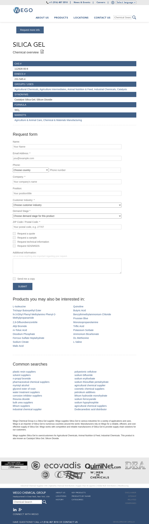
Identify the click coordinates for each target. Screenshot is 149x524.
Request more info (30, 30)
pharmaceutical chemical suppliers (31, 382)
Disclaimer (130, 493)
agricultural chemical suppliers (91, 406)
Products (61, 18)
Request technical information (33, 241)
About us (42, 18)
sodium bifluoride (84, 375)
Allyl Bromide (20, 326)
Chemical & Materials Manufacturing (62, 120)
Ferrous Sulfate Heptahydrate (28, 338)
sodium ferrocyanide (85, 399)
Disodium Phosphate (24, 334)
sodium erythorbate (85, 378)
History (60, 500)
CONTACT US (70, 522)
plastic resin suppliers (24, 371)
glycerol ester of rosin (24, 388)
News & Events (82, 3)
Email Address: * (22, 153)
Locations (81, 18)
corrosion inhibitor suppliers (27, 395)
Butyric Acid (79, 310)
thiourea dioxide (21, 399)
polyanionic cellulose (86, 371)
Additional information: (40, 254)
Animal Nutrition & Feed (80, 89)
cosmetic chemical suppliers (89, 388)
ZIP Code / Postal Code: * (26, 222)
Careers (101, 3)
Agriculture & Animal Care (28, 120)
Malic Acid (18, 345)
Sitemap (132, 496)
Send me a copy (26, 278)
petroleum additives (85, 392)
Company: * (19, 176)
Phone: (16, 165)
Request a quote (26, 233)
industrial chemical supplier (27, 409)
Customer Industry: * (24, 200)
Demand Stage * (22, 211)
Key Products (79, 493)
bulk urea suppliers (23, 402)
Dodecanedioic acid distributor (91, 409)
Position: (17, 188)
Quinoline (78, 306)
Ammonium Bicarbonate (86, 334)
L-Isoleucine (19, 306)
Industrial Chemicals (105, 89)
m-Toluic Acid (20, 330)
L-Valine (77, 342)
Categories (77, 500)
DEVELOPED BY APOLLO (124, 522)
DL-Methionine (81, 338)
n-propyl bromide (22, 378)
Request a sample (27, 237)
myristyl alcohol (21, 385)
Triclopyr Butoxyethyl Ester (27, 310)
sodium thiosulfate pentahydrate (92, 382)
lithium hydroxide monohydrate (91, 395)
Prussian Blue (80, 318)
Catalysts (122, 89)
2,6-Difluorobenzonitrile (25, 322)
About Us (60, 493)
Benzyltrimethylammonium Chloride (92, 314)
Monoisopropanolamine (85, 322)
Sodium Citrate (21, 342)
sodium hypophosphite (87, 402)
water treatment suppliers (26, 392)
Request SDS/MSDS (28, 246)
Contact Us (102, 18)
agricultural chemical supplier (90, 385)
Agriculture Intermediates (53, 89)
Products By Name (81, 496)
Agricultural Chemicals (26, 89)
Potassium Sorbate (83, 330)
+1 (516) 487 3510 (58, 3)
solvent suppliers (22, 375)
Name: (16, 141)
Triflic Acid (78, 326)
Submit (22, 286)
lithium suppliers (21, 406)
